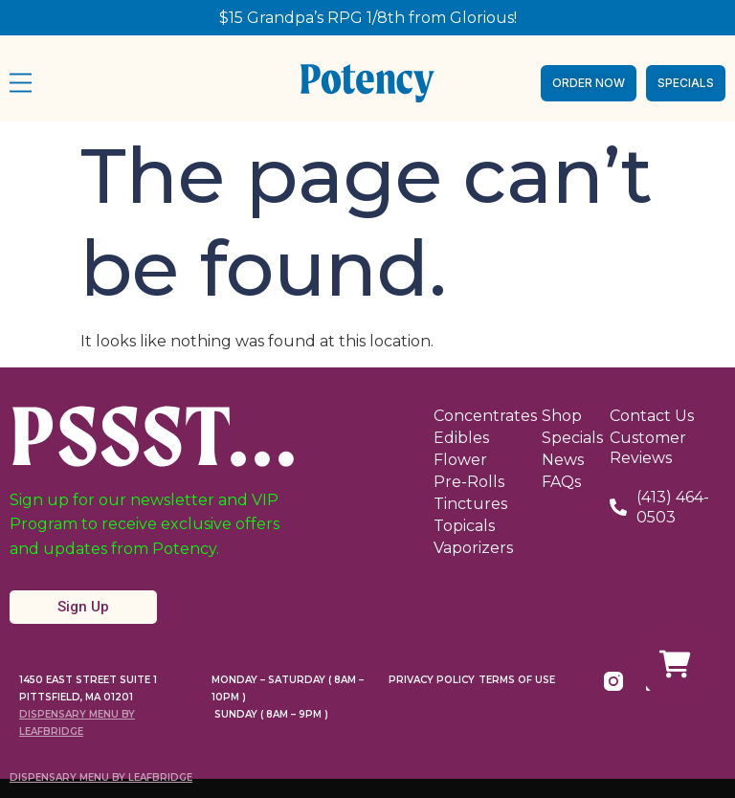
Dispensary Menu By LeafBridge (101, 777)
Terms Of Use (517, 680)
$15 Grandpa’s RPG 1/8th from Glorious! (368, 18)
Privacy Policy (432, 680)
